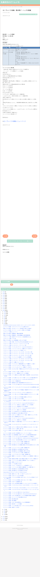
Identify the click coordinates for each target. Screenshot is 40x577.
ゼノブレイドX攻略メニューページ (14, 121)
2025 (4, 293)
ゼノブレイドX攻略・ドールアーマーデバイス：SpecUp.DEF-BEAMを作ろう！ (19, 403)
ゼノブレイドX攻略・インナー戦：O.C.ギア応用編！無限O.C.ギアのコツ (17, 396)
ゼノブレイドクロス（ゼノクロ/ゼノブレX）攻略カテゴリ (20, 241)
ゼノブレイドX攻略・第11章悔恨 (9, 500)
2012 (4, 519)
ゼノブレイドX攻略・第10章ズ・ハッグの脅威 (12, 503)
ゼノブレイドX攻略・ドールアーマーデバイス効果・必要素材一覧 (16, 443)
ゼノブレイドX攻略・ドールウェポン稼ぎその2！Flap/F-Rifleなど (16, 492)
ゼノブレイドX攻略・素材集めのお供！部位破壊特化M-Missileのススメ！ (18, 382)
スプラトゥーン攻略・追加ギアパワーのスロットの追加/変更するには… (17, 336)
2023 (4, 296)
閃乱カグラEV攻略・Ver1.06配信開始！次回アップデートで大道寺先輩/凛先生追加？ (20, 434)
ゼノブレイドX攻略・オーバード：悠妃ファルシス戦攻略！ (15, 409)
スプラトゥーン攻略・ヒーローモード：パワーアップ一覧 (14, 345)
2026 (4, 291)
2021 (4, 300)
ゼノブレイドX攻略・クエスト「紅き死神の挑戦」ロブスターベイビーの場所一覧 (19, 439)
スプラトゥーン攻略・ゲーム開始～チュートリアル (13, 362)
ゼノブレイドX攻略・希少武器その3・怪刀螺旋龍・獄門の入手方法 (16, 450)
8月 (4, 318)
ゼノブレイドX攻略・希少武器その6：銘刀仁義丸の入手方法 (15, 413)
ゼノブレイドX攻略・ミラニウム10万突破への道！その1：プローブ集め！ (18, 479)
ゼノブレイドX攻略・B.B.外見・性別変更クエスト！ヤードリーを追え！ (17, 433)
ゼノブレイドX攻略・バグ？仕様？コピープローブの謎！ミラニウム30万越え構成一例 (20, 377)
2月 (4, 512)
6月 (4, 321)
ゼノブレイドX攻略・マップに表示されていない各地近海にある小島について (18, 411)
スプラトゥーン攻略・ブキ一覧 (9, 338)
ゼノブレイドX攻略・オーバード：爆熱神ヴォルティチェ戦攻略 (15, 373)
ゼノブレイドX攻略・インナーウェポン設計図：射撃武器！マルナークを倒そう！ (19, 460)
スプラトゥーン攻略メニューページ (10, 331)
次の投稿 (5, 236)
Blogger (22, 525)
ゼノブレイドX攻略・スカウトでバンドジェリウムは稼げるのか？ (16, 326)
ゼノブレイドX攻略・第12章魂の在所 (10, 498)
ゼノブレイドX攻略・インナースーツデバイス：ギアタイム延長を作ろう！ (18, 392)
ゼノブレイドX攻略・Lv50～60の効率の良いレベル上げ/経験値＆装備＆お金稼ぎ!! (19, 495)
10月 (5, 315)
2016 (4, 308)
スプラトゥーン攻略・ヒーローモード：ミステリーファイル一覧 (16, 343)
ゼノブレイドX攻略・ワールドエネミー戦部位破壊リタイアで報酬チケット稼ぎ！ (19, 363)
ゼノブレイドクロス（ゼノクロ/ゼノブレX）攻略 (28, 14)
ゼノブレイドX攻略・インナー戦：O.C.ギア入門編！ (13, 398)
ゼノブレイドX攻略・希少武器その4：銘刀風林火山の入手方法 (15, 449)
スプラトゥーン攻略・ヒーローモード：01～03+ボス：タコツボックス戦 (17, 360)
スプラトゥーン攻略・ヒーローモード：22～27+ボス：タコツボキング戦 (17, 352)
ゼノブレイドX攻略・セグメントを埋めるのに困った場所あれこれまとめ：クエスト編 (20, 427)
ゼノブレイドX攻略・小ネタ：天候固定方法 (12, 381)
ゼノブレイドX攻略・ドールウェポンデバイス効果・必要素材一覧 (16, 452)
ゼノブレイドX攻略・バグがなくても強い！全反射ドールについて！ (16, 371)
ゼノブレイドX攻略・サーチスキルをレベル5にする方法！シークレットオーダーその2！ (20, 487)
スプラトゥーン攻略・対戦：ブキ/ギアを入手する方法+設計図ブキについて (18, 341)
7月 (4, 320)
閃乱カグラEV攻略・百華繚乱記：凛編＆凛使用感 (13, 333)
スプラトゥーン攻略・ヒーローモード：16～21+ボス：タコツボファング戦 (18, 353)
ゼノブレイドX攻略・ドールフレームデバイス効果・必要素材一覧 (16, 441)
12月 (5, 311)
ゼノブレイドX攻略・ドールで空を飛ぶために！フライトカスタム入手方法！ (18, 505)
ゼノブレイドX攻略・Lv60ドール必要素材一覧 (12, 481)
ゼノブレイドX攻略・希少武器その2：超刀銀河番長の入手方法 (15, 468)
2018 (4, 305)
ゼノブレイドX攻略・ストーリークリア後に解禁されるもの (15, 497)
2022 (4, 298)
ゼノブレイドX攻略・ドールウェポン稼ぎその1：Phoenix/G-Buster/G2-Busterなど (20, 493)
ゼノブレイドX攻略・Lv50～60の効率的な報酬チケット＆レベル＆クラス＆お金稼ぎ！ (20, 483)
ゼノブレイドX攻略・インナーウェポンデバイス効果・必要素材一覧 (16, 454)
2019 (4, 303)
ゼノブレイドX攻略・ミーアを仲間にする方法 (12, 463)
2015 (4, 310)
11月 (5, 313)
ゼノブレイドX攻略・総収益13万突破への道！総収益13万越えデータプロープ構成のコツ (20, 458)
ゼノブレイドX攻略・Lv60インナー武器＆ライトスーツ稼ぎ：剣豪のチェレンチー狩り (20, 414)
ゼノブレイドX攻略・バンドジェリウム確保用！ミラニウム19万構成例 (17, 357)
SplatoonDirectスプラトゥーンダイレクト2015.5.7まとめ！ (15, 472)
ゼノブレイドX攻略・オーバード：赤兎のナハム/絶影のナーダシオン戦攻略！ (18, 404)
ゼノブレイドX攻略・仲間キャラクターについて (12, 462)
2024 (4, 295)
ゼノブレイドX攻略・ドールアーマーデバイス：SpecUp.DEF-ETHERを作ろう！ (19, 418)
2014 (4, 516)
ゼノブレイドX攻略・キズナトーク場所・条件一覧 (13, 428)
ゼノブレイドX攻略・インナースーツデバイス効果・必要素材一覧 (16, 447)
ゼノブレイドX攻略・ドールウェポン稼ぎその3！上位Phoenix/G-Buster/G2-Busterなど (20, 438)
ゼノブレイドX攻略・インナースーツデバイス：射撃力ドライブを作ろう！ (18, 348)
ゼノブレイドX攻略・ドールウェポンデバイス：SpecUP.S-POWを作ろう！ (18, 346)
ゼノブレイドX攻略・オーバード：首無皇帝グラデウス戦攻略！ (15, 406)
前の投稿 (34, 236)
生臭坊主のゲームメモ (10, 2)
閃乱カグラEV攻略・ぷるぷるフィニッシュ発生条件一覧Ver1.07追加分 (17, 328)
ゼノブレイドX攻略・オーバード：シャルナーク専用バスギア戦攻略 (16, 330)
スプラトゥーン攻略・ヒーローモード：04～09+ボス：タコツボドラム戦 (17, 358)
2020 (4, 301)
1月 (4, 514)
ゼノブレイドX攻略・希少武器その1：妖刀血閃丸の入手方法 (15, 470)
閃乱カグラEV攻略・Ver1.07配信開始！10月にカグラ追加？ (15, 340)
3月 (4, 511)
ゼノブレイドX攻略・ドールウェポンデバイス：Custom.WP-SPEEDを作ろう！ (19, 379)
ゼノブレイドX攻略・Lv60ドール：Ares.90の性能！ (13, 475)
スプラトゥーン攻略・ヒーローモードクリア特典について (14, 350)
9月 (4, 316)
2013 (4, 518)
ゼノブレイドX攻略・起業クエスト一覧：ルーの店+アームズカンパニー (17, 473)
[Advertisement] (16, 24)
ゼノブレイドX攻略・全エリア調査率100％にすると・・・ (14, 416)
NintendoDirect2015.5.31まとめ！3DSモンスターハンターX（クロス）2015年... (19, 325)
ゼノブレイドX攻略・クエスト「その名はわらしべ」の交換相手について (17, 465)
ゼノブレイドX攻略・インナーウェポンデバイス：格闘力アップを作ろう (17, 367)
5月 (4, 323)
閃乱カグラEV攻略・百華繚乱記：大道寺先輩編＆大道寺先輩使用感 (16, 335)
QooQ (22, 529)
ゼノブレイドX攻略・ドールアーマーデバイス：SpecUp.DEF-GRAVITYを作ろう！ (19, 408)
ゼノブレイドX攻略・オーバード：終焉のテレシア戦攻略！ (15, 419)
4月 (4, 509)
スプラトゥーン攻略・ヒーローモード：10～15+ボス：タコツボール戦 (17, 355)
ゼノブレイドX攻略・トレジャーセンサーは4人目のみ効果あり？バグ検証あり (18, 436)
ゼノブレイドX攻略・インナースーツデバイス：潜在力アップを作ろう (17, 365)
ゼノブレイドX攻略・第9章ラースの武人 (11, 507)
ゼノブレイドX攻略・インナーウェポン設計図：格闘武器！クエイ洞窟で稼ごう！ (19, 467)
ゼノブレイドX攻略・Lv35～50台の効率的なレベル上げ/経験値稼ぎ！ (17, 502)
